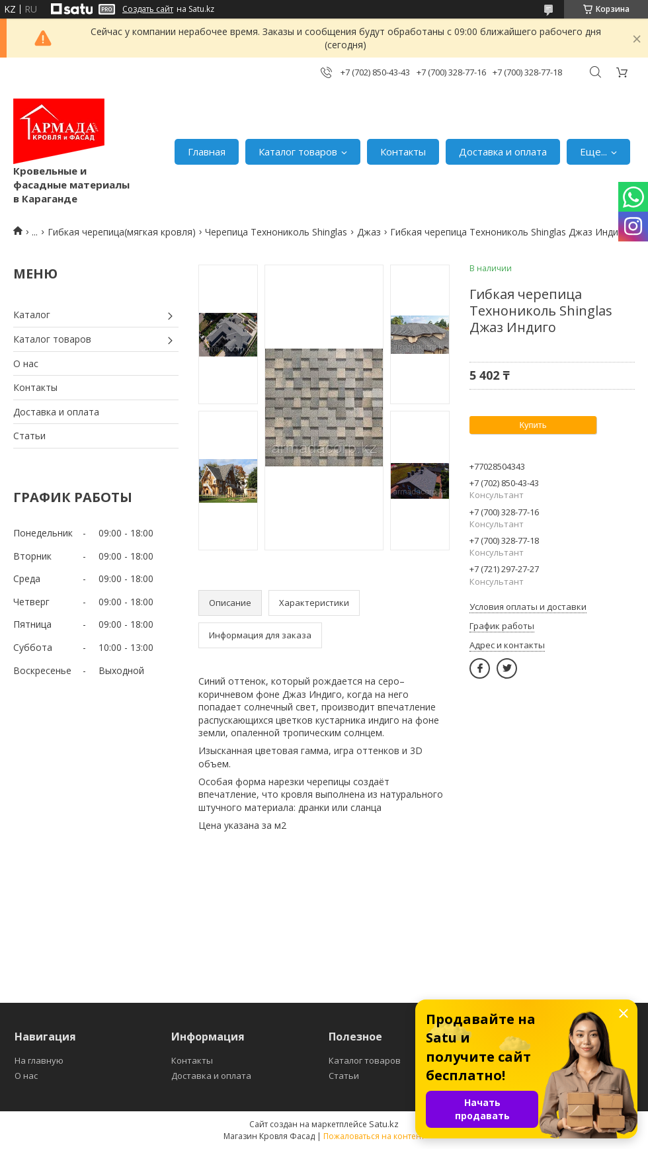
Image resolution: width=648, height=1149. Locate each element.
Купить (532, 425)
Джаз (369, 232)
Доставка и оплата (503, 151)
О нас (25, 363)
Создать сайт (147, 9)
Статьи (29, 435)
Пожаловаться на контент (374, 1136)
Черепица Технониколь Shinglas (276, 232)
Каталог (31, 314)
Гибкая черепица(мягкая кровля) (122, 232)
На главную (39, 1060)
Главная (206, 151)
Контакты (403, 151)
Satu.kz (384, 1124)
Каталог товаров (298, 151)
